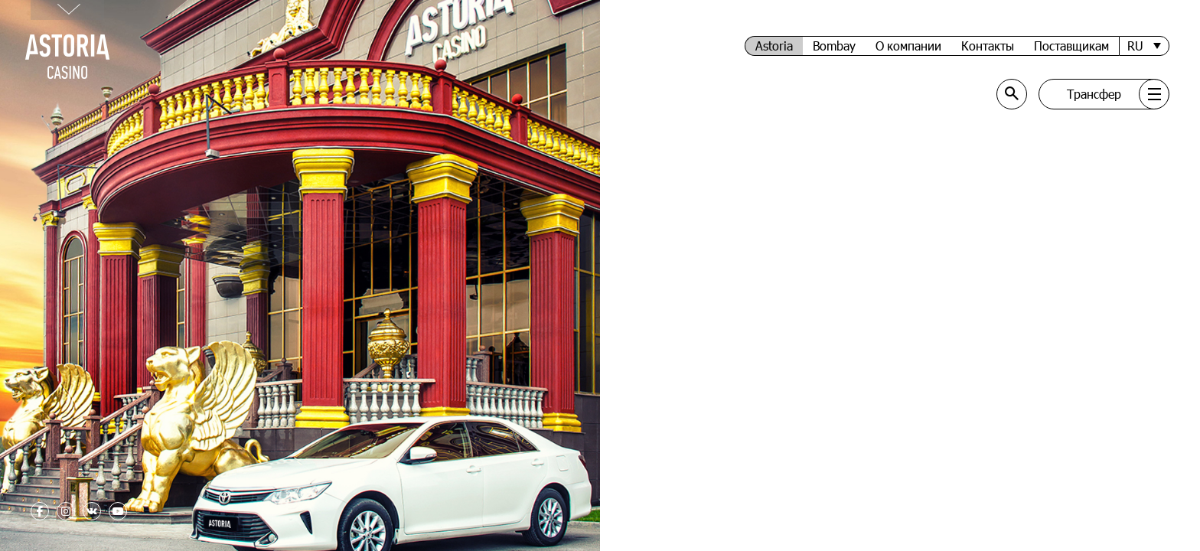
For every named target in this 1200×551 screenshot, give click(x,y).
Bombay (834, 45)
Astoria (774, 45)
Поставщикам (1071, 45)
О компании (908, 45)
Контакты (987, 45)
